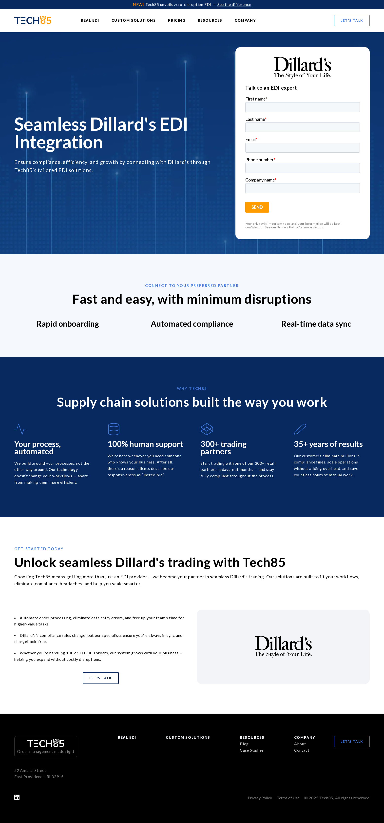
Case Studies (252, 750)
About (300, 744)
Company (245, 20)
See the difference (234, 4)
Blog (244, 744)
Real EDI (90, 20)
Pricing (176, 20)
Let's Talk (352, 20)
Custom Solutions (134, 20)
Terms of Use (288, 798)
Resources (210, 20)
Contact (301, 750)
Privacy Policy (287, 227)
